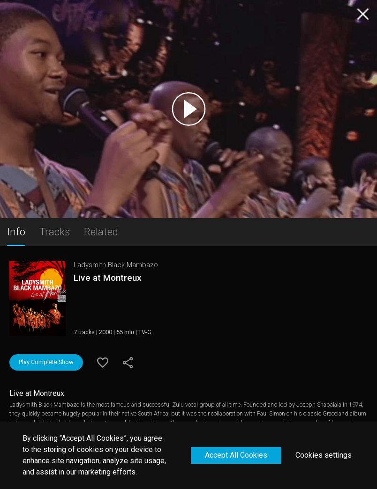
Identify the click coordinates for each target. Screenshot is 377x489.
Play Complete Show (46, 361)
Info (16, 232)
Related (101, 232)
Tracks (54, 232)
